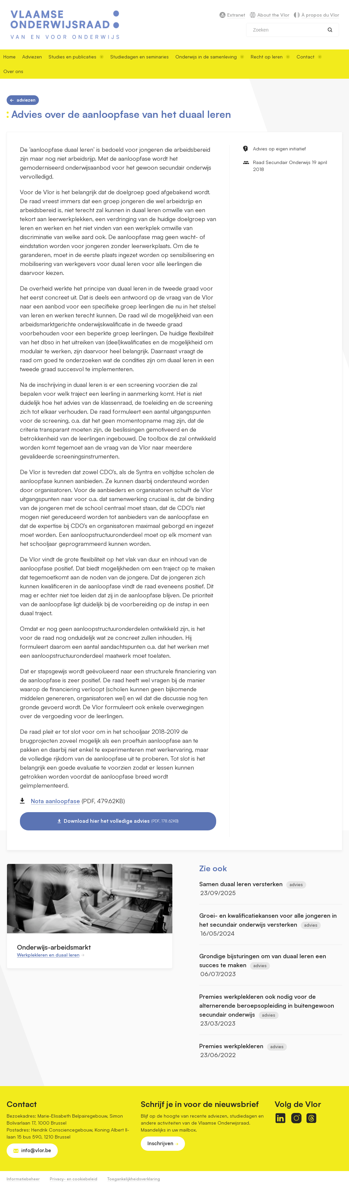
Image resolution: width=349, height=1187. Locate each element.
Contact (309, 56)
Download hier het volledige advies (121, 821)
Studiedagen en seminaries (139, 56)
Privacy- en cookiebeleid (73, 1178)
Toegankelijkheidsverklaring (133, 1178)
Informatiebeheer (23, 1178)
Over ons (13, 71)
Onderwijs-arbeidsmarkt (54, 947)
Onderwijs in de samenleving (209, 56)
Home (9, 56)
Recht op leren (270, 56)
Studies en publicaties (76, 56)
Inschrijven (160, 1143)
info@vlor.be (36, 1150)
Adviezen (32, 56)
